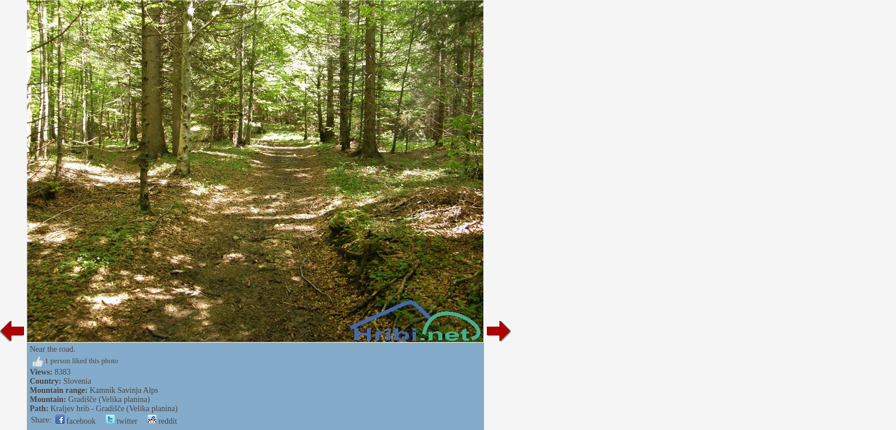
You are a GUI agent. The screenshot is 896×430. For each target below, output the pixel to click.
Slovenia (77, 381)
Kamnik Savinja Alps (124, 390)
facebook (75, 421)
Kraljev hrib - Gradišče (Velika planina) (114, 408)
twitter (122, 421)
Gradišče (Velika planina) (109, 399)
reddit (162, 421)
